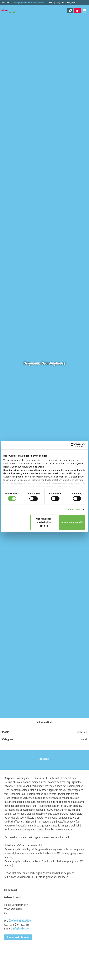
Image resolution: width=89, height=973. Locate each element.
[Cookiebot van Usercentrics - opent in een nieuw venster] (73, 445)
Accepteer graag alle (72, 522)
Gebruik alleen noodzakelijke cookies (43, 522)
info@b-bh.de (20, 928)
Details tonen (73, 509)
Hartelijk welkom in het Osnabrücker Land (29, 3)
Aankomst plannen (18, 937)
